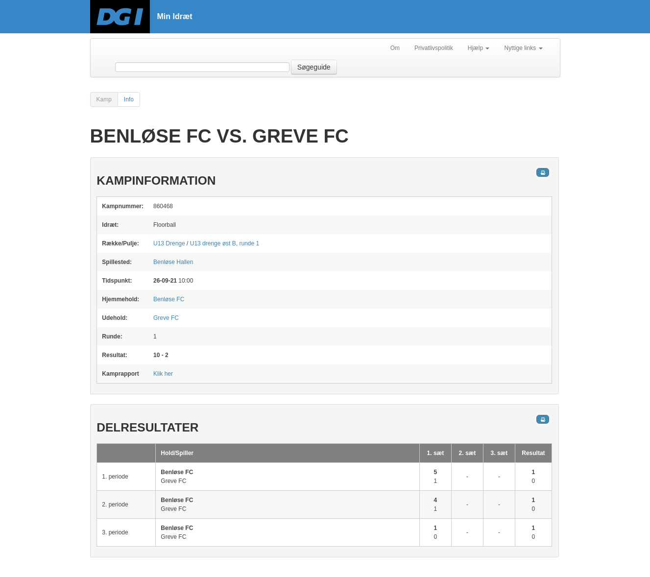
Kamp (104, 99)
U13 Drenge (169, 243)
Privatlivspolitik (433, 48)
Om (395, 48)
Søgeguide (314, 67)
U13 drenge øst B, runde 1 (224, 243)
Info (129, 99)
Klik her (163, 373)
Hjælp (479, 48)
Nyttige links (523, 48)
